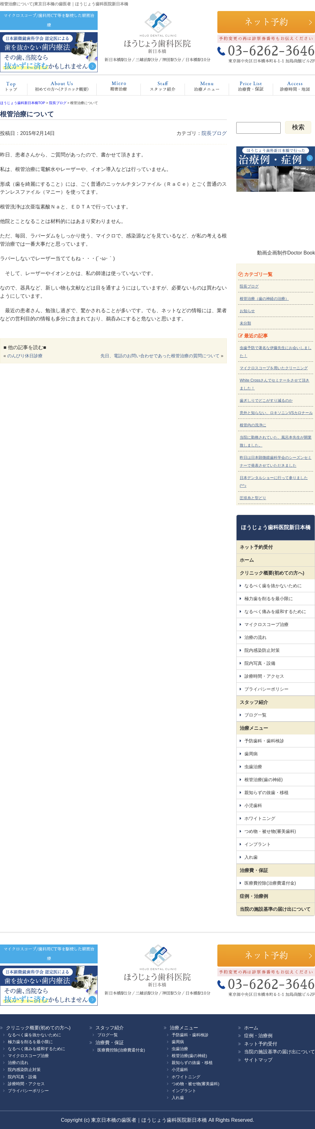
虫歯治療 (253, 766)
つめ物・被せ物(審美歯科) (270, 831)
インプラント (257, 844)
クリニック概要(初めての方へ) (59, 88)
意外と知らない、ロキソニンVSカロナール (276, 413)
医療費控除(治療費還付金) (270, 883)
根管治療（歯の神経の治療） (264, 298)
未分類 (245, 323)
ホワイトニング (259, 818)
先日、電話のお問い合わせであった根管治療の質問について (160, 355)
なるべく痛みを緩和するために (275, 611)
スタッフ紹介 (156, 88)
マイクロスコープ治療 (112, 88)
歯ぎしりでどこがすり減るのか (266, 400)
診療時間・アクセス (264, 676)
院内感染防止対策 (262, 650)
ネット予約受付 (256, 547)
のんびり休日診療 (25, 355)
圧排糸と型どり (253, 498)
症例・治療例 (254, 896)
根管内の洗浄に (253, 425)
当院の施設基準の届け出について (275, 909)
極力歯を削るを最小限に (268, 598)
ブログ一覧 (255, 714)
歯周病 (251, 753)
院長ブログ (214, 133)
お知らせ (247, 311)
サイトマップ (258, 1059)
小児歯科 (253, 805)
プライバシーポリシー (266, 689)
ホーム (14, 88)
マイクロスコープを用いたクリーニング (274, 368)
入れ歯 (251, 857)
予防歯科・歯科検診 (264, 740)
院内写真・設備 (259, 663)
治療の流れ (255, 637)
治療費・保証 (244, 88)
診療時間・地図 (290, 88)
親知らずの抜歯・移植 (266, 792)
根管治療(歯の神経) (263, 779)
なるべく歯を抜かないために (273, 585)
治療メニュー (201, 88)
